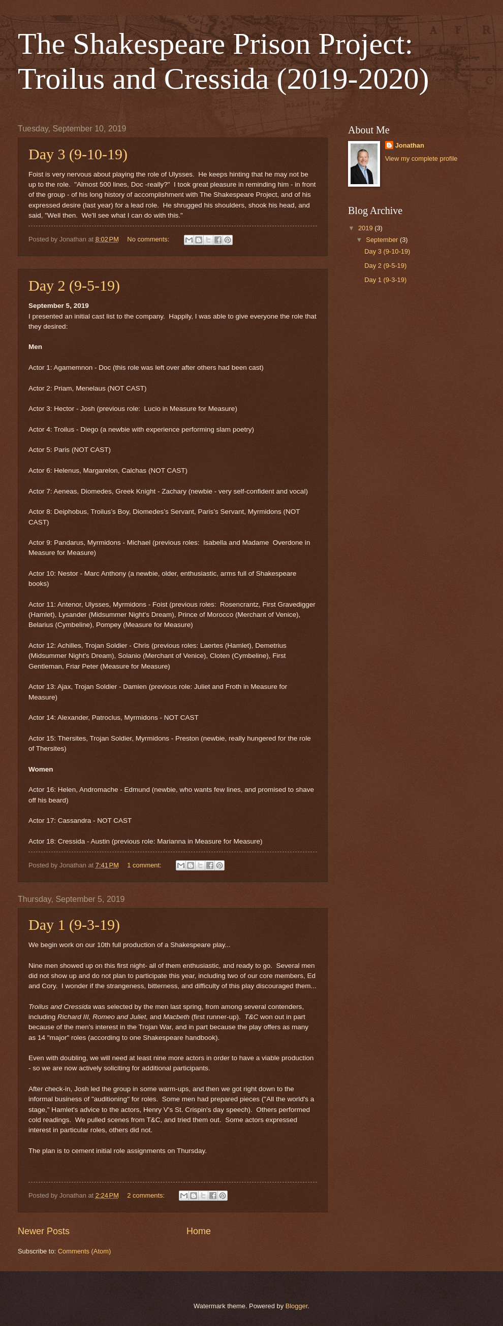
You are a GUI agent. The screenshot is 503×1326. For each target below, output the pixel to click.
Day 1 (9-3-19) (74, 924)
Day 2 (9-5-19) (74, 285)
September (383, 239)
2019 (366, 228)
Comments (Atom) (84, 1251)
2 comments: (146, 1195)
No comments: (149, 239)
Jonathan (409, 145)
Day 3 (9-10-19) (78, 154)
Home (198, 1231)
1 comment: (145, 865)
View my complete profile (421, 158)
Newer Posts (44, 1231)
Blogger (297, 1306)
